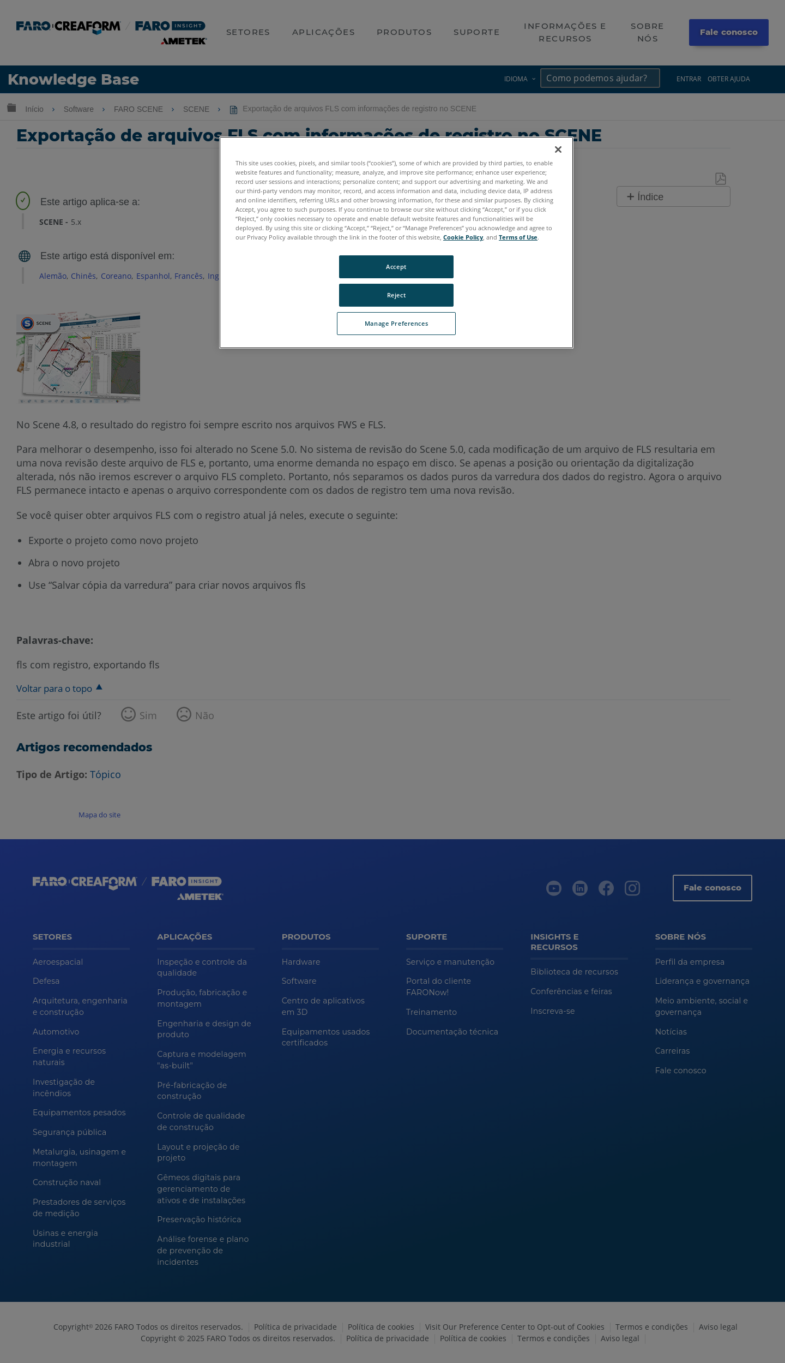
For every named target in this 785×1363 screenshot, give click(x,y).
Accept (396, 266)
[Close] (558, 150)
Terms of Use (518, 237)
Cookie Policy (463, 237)
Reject (396, 295)
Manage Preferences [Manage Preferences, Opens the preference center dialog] (396, 323)
